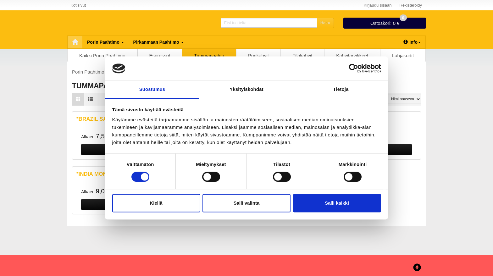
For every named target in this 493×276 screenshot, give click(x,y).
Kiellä (156, 203)
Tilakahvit (303, 55)
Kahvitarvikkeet (352, 55)
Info (412, 42)
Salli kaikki (337, 203)
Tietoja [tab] (341, 89)
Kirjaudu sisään (378, 5)
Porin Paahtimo (105, 42)
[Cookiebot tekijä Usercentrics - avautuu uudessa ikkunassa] (353, 68)
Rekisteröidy (410, 5)
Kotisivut (78, 5)
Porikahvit (258, 55)
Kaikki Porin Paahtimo (102, 55)
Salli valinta (247, 203)
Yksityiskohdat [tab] (246, 89)
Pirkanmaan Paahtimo (158, 42)
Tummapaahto (209, 55)
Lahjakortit (403, 55)
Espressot (159, 55)
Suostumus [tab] (152, 89)
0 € (388, 22)
